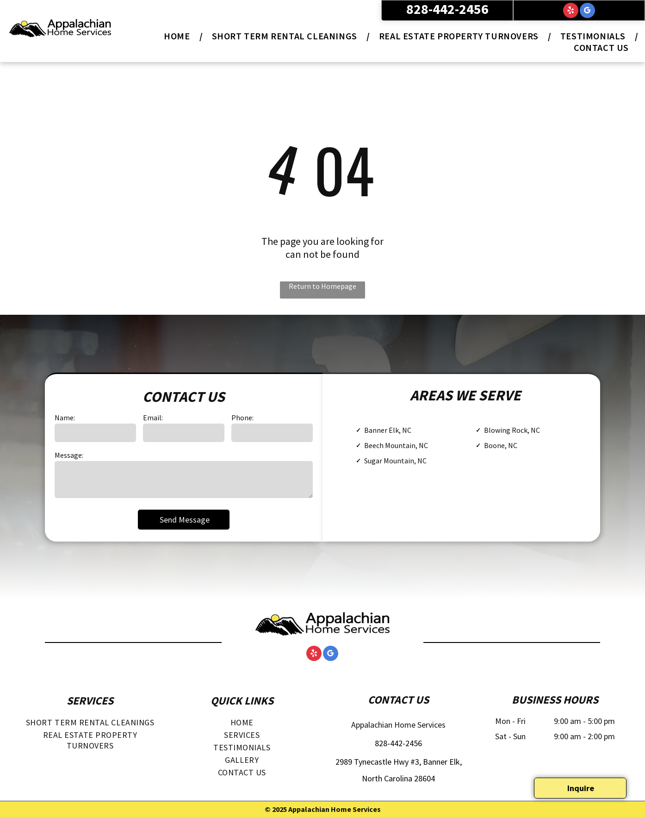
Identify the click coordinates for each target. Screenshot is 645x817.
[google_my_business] (587, 11)
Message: (69, 455)
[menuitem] (178, 36)
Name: (65, 417)
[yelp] (570, 11)
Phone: (242, 417)
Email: (153, 417)
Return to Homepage (322, 286)
